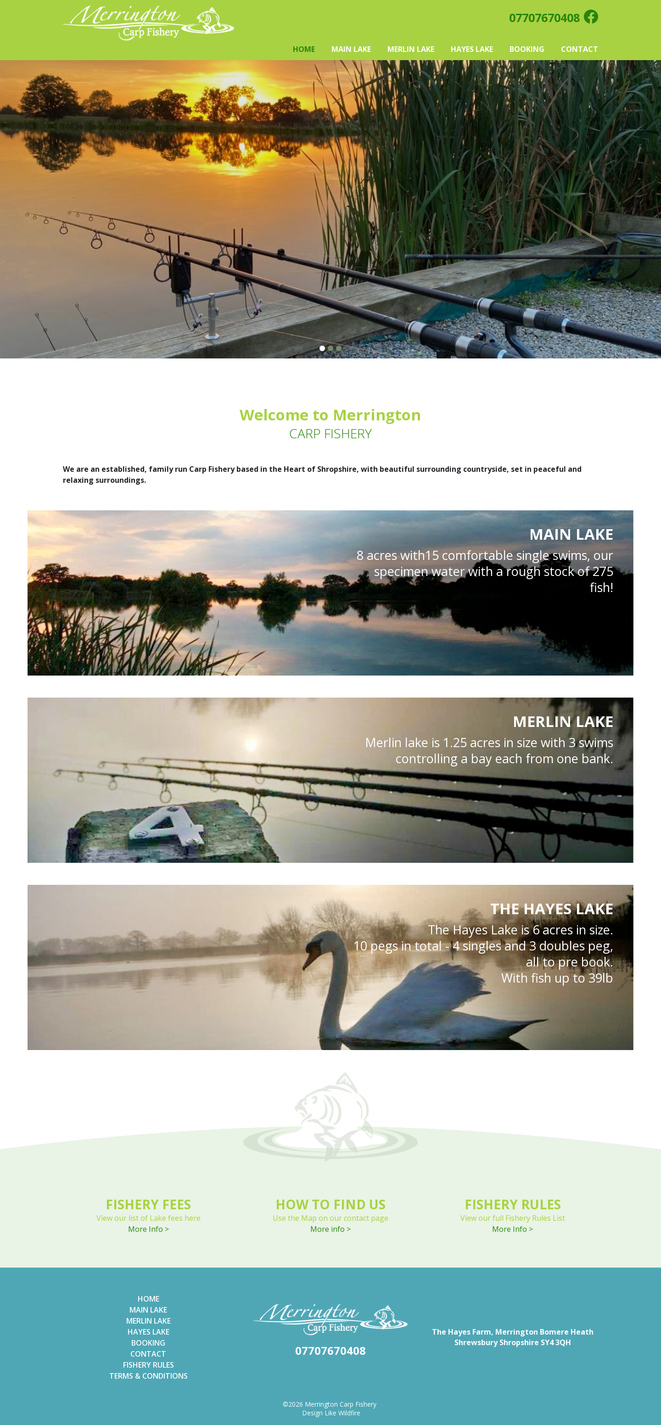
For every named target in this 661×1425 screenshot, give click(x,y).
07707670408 (544, 17)
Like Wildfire (342, 1412)
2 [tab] (331, 348)
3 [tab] (339, 348)
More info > (330, 1229)
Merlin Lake (410, 49)
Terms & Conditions (148, 1376)
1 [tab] (322, 348)
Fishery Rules (148, 1365)
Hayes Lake (472, 49)
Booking (527, 49)
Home (304, 49)
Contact (579, 49)
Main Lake (351, 49)
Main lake (148, 1310)
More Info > (148, 1229)
